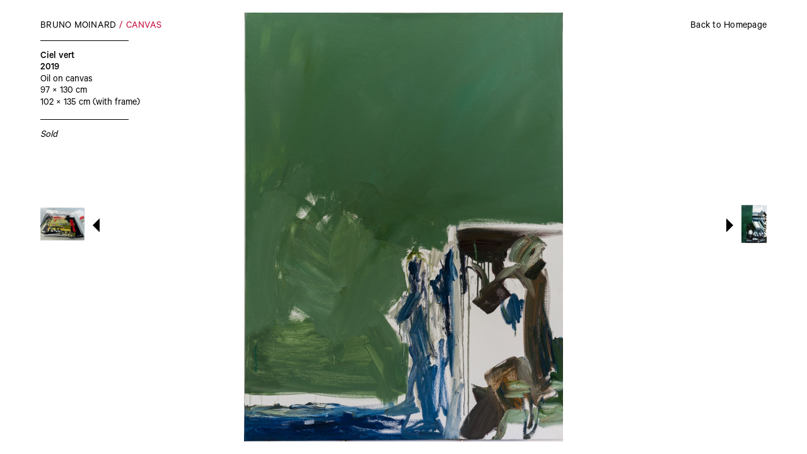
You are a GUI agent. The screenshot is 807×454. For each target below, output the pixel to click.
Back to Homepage (728, 26)
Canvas (144, 26)
